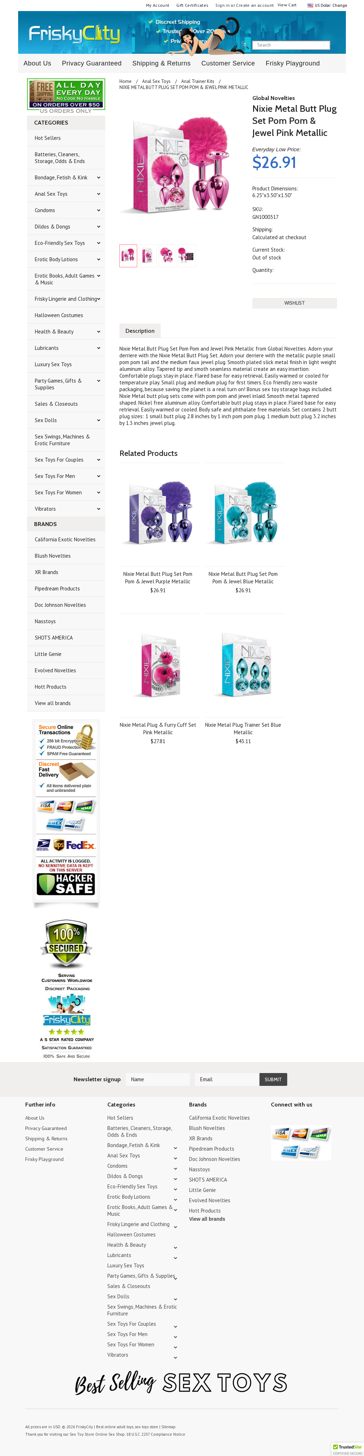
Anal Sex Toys (51, 193)
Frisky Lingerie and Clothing (66, 298)
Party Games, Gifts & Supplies (58, 384)
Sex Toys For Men (55, 476)
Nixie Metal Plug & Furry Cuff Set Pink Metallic (158, 728)
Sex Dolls (46, 420)
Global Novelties (273, 98)
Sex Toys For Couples (59, 459)
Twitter (275, 1118)
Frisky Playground (293, 63)
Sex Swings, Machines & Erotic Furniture (62, 440)
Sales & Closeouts (56, 403)
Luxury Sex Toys (53, 364)
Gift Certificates (192, 5)
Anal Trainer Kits (197, 81)
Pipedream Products (57, 588)
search (336, 45)
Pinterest (300, 1118)
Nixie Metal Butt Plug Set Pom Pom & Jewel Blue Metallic (243, 577)
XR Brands (46, 572)
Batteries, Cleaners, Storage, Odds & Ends (60, 157)
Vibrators (45, 508)
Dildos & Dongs (52, 226)
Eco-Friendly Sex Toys (60, 243)
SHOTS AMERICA (54, 637)
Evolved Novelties (55, 670)
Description (140, 330)
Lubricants (47, 348)
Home (125, 81)
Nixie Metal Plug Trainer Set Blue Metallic (243, 728)
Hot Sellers (48, 138)
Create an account (255, 5)
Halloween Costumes (59, 315)
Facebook (312, 1118)
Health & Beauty (54, 331)
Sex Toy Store (81, 1434)
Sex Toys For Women (58, 492)
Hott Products (50, 686)
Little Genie (48, 654)
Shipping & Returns (161, 63)
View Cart (287, 4)
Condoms (45, 210)
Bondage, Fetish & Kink (61, 177)
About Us (37, 63)
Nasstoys (45, 621)
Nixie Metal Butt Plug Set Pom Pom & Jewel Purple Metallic (157, 577)
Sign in (222, 5)
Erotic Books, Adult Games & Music (65, 279)
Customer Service (228, 63)
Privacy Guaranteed (92, 63)
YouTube (287, 1118)
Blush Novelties (53, 555)
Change (339, 5)
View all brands (53, 703)
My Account (158, 5)
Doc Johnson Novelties (60, 604)
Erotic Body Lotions (56, 259)
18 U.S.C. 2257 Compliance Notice (153, 1434)
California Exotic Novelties (65, 539)
